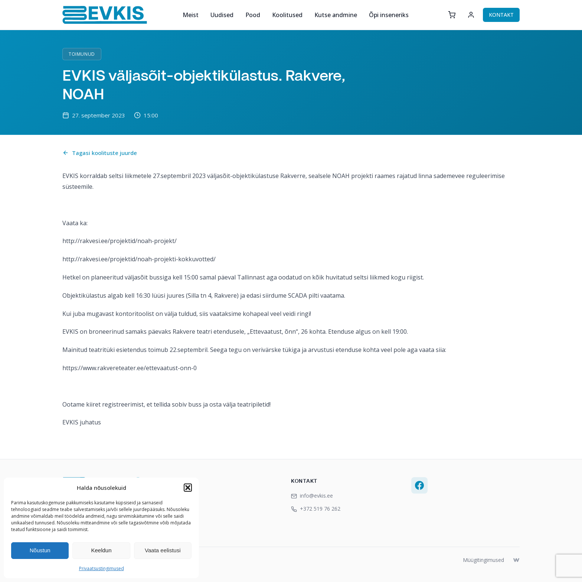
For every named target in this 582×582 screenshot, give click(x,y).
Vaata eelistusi (162, 550)
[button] (188, 487)
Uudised (221, 15)
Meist (191, 15)
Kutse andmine (335, 15)
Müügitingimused (483, 559)
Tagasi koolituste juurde (99, 152)
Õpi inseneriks (389, 15)
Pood (252, 15)
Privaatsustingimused (101, 568)
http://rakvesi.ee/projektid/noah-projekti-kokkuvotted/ (139, 259)
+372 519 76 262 (315, 508)
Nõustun (40, 550)
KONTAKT (501, 14)
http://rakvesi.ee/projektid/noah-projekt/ (119, 241)
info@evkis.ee (312, 495)
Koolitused (287, 15)
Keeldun (101, 550)
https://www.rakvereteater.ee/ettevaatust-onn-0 (129, 368)
